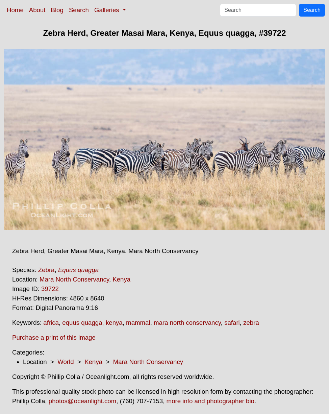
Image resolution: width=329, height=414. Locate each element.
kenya (114, 322)
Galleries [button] (107, 10)
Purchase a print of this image (54, 337)
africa (51, 322)
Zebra (46, 269)
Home (15, 10)
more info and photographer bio (210, 401)
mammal (138, 322)
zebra (251, 322)
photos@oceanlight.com (82, 401)
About (37, 10)
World (65, 361)
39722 (50, 288)
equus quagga (82, 322)
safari (232, 322)
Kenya (121, 279)
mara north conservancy (187, 322)
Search (79, 10)
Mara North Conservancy (74, 279)
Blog (57, 10)
